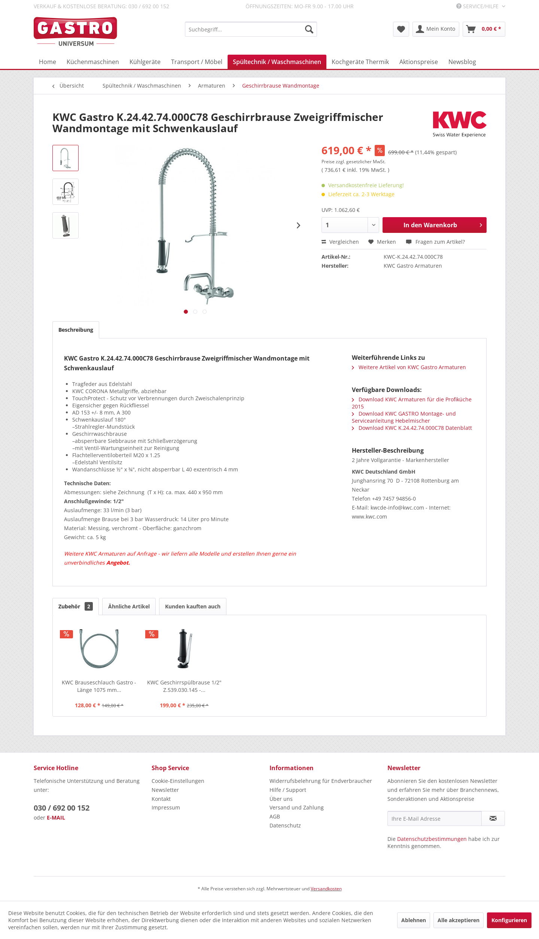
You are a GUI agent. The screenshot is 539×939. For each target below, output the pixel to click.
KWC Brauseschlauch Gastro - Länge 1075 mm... (99, 686)
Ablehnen (413, 920)
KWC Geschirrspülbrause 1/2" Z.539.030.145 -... (184, 686)
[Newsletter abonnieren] (493, 818)
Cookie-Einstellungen (178, 780)
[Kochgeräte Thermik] (360, 62)
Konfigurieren (509, 920)
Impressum (166, 807)
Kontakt (161, 798)
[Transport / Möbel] (197, 62)
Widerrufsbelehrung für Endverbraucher (321, 780)
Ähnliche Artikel (129, 606)
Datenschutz (285, 825)
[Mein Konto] (435, 29)
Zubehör (75, 606)
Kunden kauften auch (192, 606)
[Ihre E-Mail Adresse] (434, 818)
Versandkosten (326, 888)
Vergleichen (340, 241)
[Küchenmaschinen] (92, 62)
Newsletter (165, 789)
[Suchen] (309, 29)
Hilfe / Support (288, 789)
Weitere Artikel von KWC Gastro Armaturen (409, 367)
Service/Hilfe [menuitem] (478, 6)
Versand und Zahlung (297, 807)
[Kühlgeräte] (145, 62)
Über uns (281, 798)
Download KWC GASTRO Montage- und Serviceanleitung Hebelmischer (404, 417)
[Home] (47, 62)
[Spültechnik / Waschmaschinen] (277, 62)
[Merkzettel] (401, 29)
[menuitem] (251, 29)
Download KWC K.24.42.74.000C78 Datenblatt (412, 427)
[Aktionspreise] (418, 62)
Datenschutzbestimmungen (432, 838)
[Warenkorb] (484, 29)
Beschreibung (75, 329)
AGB (275, 816)
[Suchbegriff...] (251, 29)
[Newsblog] (462, 62)
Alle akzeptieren (458, 920)
